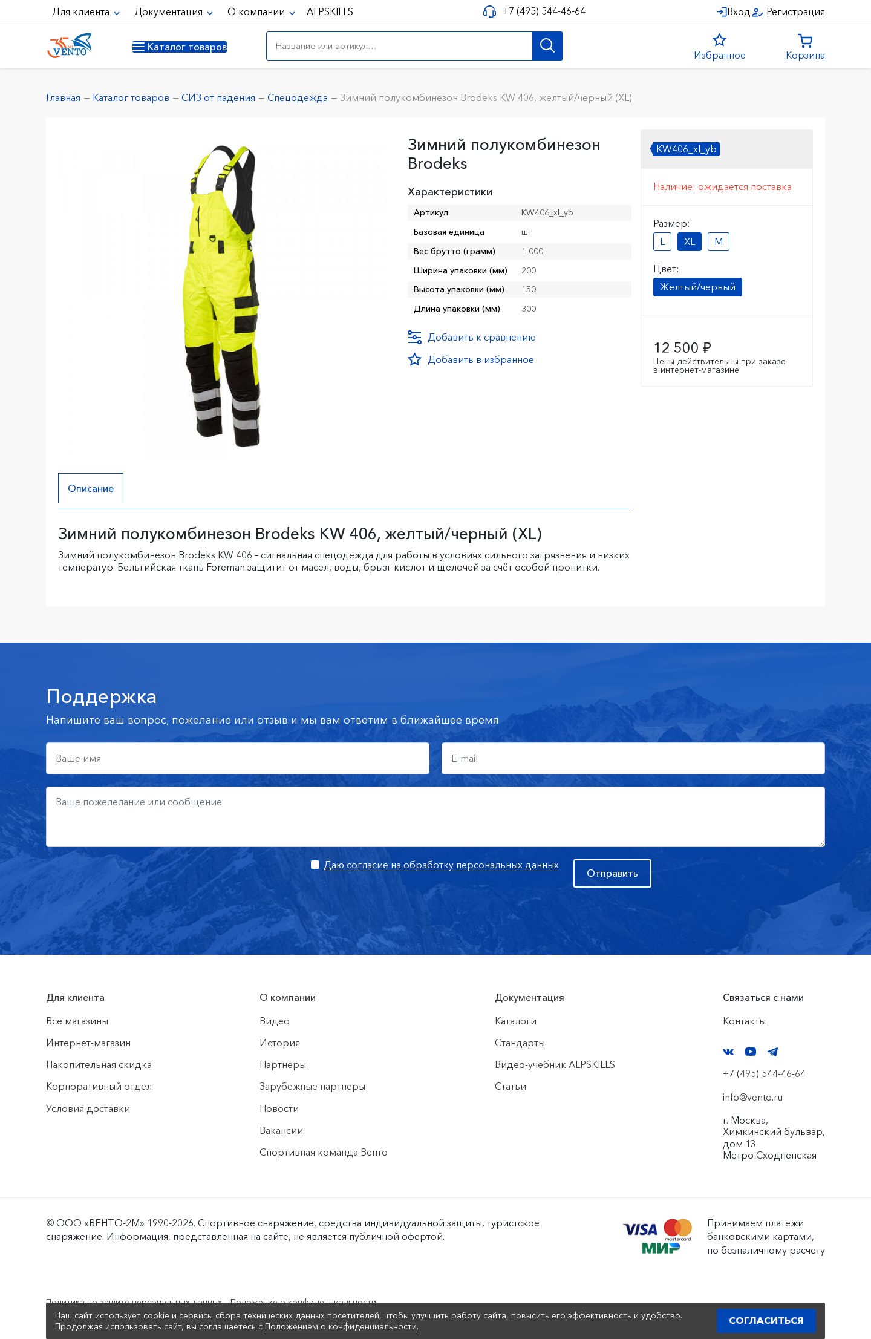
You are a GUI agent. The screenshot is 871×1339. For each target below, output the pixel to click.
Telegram (773, 1051)
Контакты (744, 1021)
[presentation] (138, 882)
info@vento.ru (753, 1097)
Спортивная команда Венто (323, 1152)
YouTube (750, 1052)
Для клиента (82, 11)
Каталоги (516, 1021)
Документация (169, 11)
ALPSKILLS (330, 11)
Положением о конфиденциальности (341, 1326)
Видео (274, 1021)
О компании (257, 11)
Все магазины (77, 1021)
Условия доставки (88, 1108)
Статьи (510, 1087)
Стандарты (520, 1042)
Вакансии (281, 1130)
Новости (279, 1108)
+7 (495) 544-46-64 (539, 11)
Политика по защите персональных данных (146, 1301)
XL (689, 241)
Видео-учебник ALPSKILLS (555, 1064)
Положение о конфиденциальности (338, 1301)
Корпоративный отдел (99, 1087)
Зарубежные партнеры (312, 1087)
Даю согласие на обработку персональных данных (441, 865)
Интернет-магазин (88, 1042)
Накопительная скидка (99, 1064)
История (279, 1042)
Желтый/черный (698, 287)
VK (728, 1052)
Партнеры (282, 1064)
